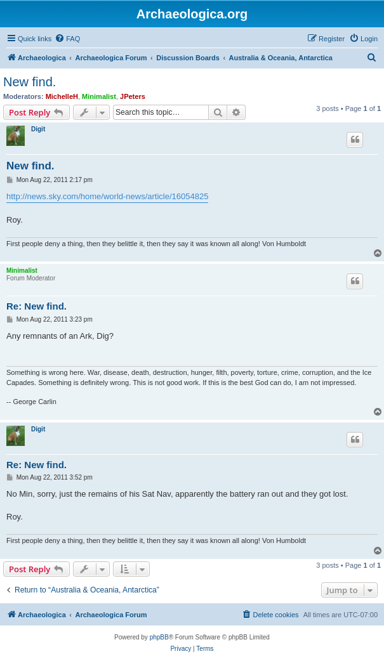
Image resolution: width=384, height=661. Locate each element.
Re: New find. (36, 306)
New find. (29, 82)
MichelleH (62, 96)
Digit (38, 129)
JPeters (132, 96)
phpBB (159, 637)
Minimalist (99, 96)
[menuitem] (67, 38)
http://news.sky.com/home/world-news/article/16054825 (107, 196)
